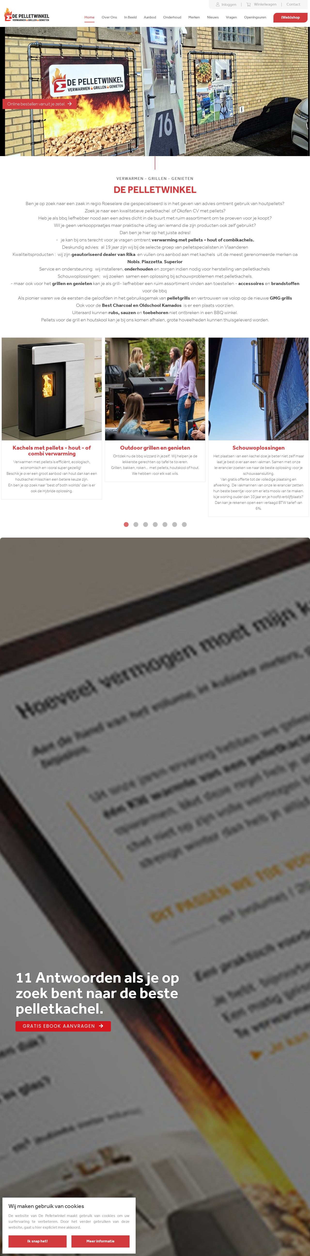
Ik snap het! (37, 1241)
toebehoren (155, 312)
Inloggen (226, 4)
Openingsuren (255, 17)
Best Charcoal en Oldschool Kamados (142, 305)
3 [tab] (145, 524)
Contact (293, 5)
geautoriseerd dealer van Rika (103, 254)
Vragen (231, 17)
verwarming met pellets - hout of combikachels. (203, 240)
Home (89, 17)
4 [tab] (155, 524)
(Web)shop (290, 18)
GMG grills (281, 298)
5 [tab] (164, 524)
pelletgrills (179, 298)
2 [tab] (135, 524)
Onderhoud (172, 17)
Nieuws (213, 17)
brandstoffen (285, 283)
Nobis (133, 262)
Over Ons (109, 17)
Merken (194, 17)
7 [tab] (184, 524)
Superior (173, 262)
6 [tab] (174, 524)
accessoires (250, 283)
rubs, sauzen (122, 312)
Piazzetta (152, 262)
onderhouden (138, 269)
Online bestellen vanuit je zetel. (39, 104)
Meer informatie (100, 1241)
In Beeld (130, 17)
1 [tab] (126, 524)
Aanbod (150, 17)
